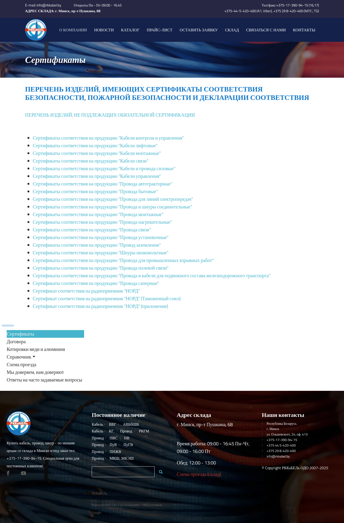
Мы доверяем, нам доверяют (35, 372)
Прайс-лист (159, 30)
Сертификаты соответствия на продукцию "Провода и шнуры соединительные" (112, 206)
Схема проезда (21, 364)
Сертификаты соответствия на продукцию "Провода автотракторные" (102, 183)
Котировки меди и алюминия (36, 349)
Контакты (304, 30)
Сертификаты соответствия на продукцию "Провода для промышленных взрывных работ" (123, 260)
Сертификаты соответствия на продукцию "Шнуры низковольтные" (100, 252)
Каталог (130, 30)
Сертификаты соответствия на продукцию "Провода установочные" (100, 237)
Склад (232, 30)
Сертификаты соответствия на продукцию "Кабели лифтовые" (95, 145)
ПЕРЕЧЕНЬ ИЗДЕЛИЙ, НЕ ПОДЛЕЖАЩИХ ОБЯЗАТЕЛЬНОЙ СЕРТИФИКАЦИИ (110, 115)
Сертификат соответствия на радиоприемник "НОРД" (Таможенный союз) (107, 298)
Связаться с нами (266, 30)
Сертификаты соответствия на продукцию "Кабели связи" (90, 160)
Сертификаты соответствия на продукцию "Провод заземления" (97, 245)
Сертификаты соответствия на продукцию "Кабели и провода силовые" (104, 168)
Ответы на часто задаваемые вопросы (44, 379)
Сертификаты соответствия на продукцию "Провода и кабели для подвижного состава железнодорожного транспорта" (151, 275)
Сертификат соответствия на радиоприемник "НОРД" (86, 290)
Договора (16, 341)
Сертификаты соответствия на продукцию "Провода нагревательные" (102, 222)
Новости (104, 30)
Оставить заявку (199, 30)
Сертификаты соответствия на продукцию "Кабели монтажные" (97, 153)
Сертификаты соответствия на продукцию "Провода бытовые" (95, 191)
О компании (73, 30)
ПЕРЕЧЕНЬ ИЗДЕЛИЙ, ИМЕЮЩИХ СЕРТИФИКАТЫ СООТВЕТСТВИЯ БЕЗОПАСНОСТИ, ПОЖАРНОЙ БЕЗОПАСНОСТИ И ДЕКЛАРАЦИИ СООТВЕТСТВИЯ (167, 93)
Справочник (19, 356)
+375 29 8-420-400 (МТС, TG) (296, 11)
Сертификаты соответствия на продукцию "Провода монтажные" (98, 214)
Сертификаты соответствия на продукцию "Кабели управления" (97, 176)
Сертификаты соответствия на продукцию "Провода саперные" (96, 283)
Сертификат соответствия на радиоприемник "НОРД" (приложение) (100, 306)
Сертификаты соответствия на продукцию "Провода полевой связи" (100, 268)
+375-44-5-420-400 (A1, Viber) (248, 11)
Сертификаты (20, 334)
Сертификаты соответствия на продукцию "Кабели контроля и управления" (108, 138)
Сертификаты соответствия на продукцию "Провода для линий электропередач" (113, 199)
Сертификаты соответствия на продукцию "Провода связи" (92, 229)
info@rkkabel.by (49, 5)
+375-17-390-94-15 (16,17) (297, 5)
